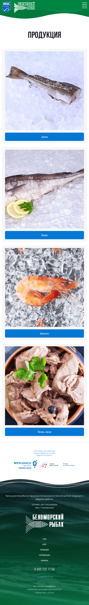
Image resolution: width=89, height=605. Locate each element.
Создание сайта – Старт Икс (44, 593)
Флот (44, 544)
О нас (44, 539)
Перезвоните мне (44, 576)
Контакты (44, 560)
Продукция (44, 550)
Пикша (44, 235)
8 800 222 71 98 (44, 569)
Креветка (44, 333)
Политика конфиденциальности (44, 589)
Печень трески (44, 431)
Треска (44, 136)
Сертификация (44, 555)
